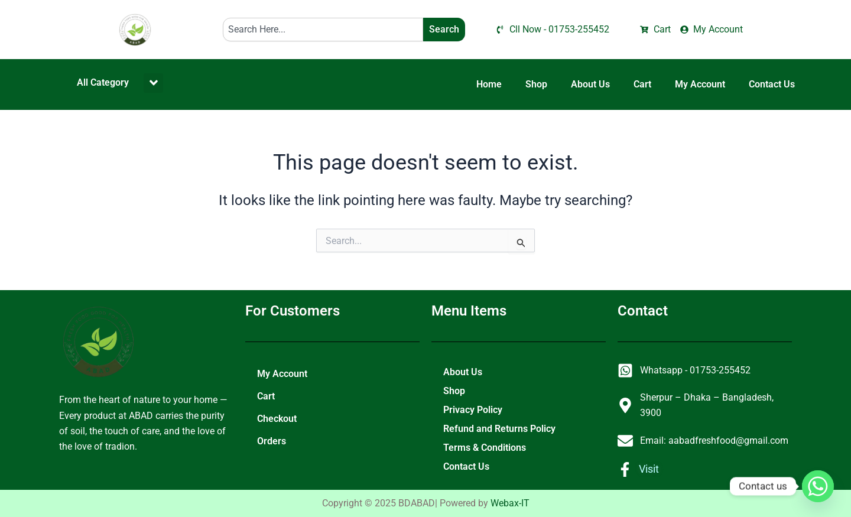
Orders (271, 441)
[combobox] (323, 29)
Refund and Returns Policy (499, 428)
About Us (590, 84)
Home (489, 84)
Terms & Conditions (484, 447)
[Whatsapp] (818, 486)
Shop (536, 84)
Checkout (277, 418)
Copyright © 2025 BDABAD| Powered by (426, 503)
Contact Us (772, 84)
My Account (700, 84)
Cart (642, 84)
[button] (153, 83)
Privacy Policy (472, 409)
